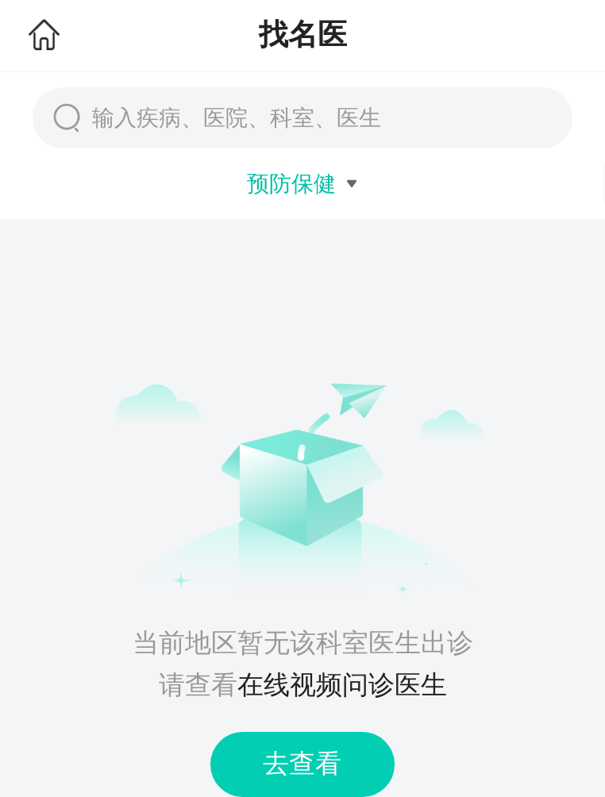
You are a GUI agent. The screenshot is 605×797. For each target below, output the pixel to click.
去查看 (302, 763)
